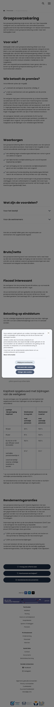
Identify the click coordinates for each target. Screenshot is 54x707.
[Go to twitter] (33, 593)
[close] (48, 333)
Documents (27, 655)
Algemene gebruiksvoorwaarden (26, 681)
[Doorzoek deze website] (43, 3)
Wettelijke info (27, 692)
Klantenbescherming (27, 658)
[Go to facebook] (26, 593)
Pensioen (27, 627)
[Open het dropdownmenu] (49, 3)
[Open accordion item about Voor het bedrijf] (27, 210)
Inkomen (27, 643)
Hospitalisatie (27, 620)
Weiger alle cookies (25, 372)
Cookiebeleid (27, 686)
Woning (27, 614)
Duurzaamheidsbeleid (27, 689)
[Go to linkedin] (30, 593)
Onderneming (27, 636)
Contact (27, 652)
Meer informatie (9, 355)
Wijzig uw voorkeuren (24, 362)
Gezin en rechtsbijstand (27, 617)
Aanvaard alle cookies (25, 367)
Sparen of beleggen (27, 624)
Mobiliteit (27, 610)
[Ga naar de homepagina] (4, 3)
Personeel (27, 639)
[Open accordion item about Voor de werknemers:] (27, 219)
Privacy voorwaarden (27, 684)
